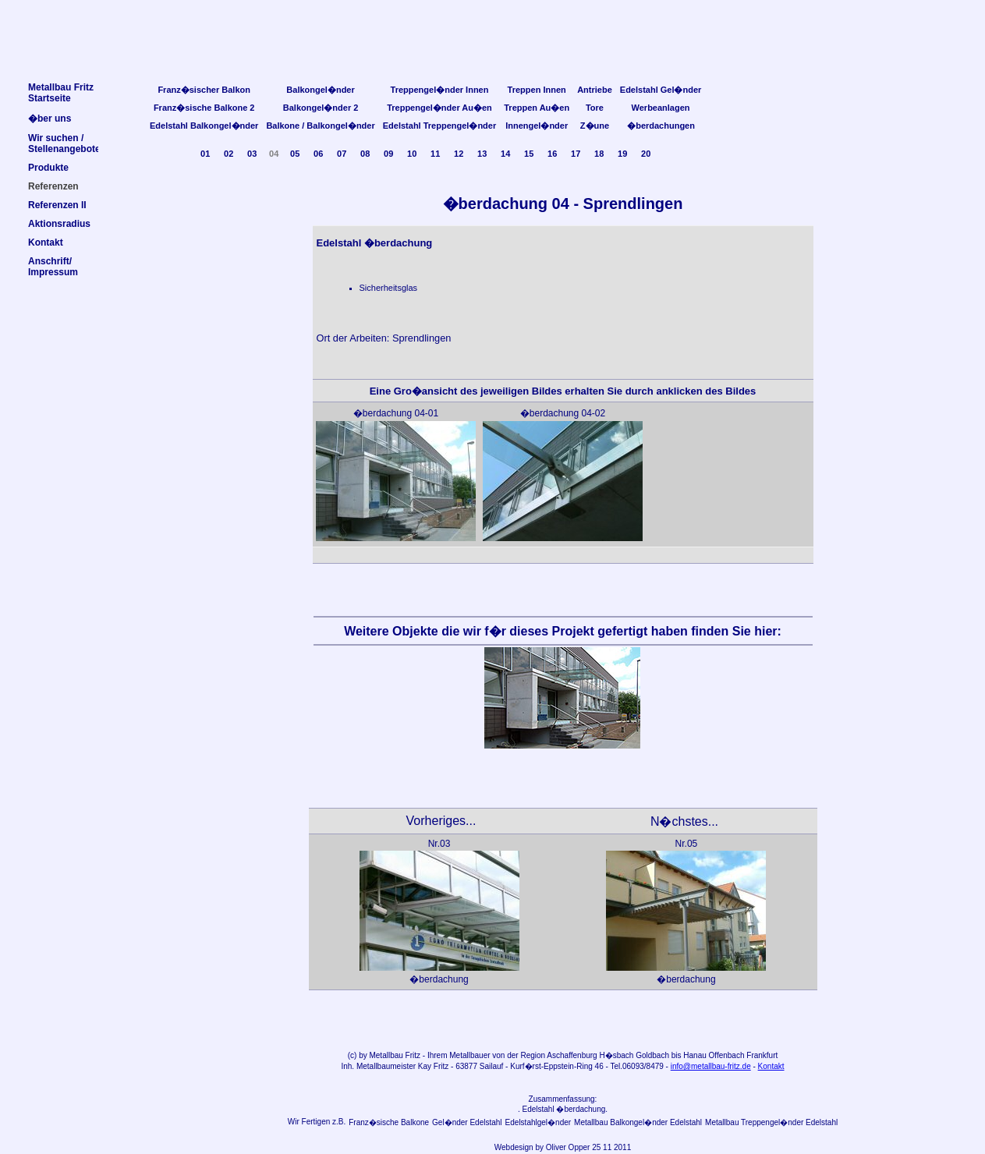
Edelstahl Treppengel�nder (439, 125)
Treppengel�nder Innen (440, 89)
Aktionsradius (59, 223)
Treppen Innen (537, 89)
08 (365, 153)
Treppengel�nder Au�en (439, 107)
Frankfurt (762, 1055)
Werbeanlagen (661, 107)
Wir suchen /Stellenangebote (64, 143)
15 (528, 153)
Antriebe (594, 89)
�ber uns (49, 118)
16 (552, 153)
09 (388, 153)
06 (318, 153)
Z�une (594, 125)
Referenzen (53, 186)
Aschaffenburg (572, 1055)
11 (435, 153)
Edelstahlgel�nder (538, 1122)
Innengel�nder (536, 125)
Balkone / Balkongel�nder (320, 125)
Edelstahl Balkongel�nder (204, 125)
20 (645, 153)
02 (228, 153)
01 (205, 153)
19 (622, 153)
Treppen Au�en (536, 107)
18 (599, 153)
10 (411, 153)
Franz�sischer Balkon (204, 89)
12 (458, 153)
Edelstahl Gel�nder (661, 89)
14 (505, 153)
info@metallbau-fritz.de (711, 1066)
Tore (595, 107)
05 (294, 153)
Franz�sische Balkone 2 (204, 107)
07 (341, 153)
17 (575, 153)
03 (252, 153)
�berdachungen (661, 125)
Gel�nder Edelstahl (467, 1122)
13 (482, 153)
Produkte (48, 167)
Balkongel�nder (320, 89)
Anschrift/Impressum (53, 267)
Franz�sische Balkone (389, 1122)
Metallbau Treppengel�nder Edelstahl (771, 1122)
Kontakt (771, 1066)
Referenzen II (57, 205)
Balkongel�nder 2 (321, 107)
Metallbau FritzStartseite (61, 93)
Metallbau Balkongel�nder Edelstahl (638, 1122)
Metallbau (385, 1055)
